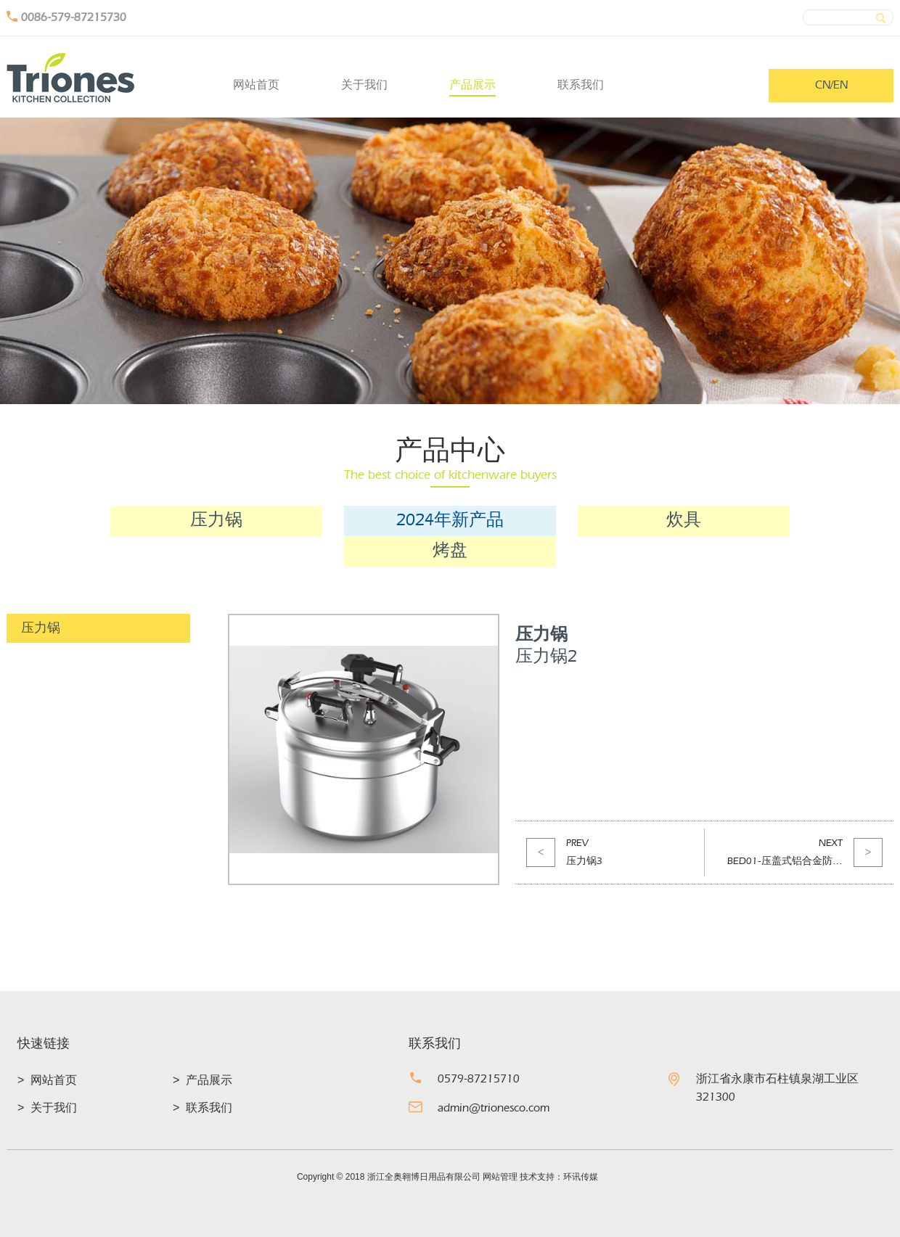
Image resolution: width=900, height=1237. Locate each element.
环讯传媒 (580, 1177)
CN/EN (831, 85)
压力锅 (216, 521)
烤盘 (450, 551)
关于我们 (364, 84)
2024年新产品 (450, 521)
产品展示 (472, 84)
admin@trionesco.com (493, 1108)
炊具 (683, 521)
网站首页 (256, 84)
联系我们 (580, 84)
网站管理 (500, 1177)
